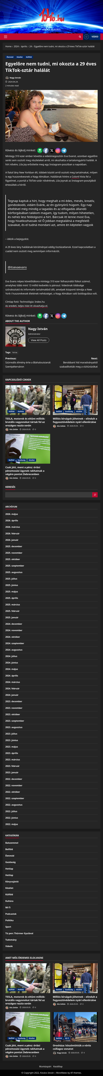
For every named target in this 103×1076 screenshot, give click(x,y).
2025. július (11, 578)
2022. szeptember (14, 798)
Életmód (10, 57)
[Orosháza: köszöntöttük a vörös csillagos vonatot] (75, 1027)
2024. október (12, 636)
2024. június (11, 662)
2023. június (11, 740)
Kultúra (9, 901)
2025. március (12, 604)
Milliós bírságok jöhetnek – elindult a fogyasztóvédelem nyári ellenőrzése (75, 420)
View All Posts (38, 340)
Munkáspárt (45, 1066)
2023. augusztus (13, 727)
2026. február (12, 533)
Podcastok (10, 913)
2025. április (11, 598)
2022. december (13, 779)
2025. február (12, 611)
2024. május (11, 669)
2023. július (11, 733)
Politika (21, 411)
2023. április (11, 753)
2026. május (11, 514)
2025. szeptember (14, 565)
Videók (9, 946)
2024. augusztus (13, 649)
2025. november (13, 552)
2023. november (13, 707)
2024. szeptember (14, 643)
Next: (75, 363)
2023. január (11, 772)
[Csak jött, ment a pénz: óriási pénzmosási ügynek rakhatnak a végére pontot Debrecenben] (27, 449)
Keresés (10, 486)
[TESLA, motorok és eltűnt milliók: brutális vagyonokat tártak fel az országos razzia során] (27, 400)
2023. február (12, 766)
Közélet (20, 57)
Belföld (59, 411)
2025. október (12, 559)
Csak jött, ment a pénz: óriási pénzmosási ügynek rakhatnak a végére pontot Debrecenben (24, 471)
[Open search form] (80, 36)
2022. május (11, 824)
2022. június (11, 817)
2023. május (11, 746)
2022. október (12, 791)
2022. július (11, 811)
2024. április (11, 675)
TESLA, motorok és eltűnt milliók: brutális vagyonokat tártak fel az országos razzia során (25, 422)
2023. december (13, 701)
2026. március (12, 526)
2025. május (11, 591)
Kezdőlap (57, 1066)
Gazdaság (69, 411)
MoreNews (61, 1072)
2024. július (11, 656)
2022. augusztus (13, 804)
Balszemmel (11, 842)
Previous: (28, 363)
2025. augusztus (13, 572)
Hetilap (9, 868)
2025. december (13, 546)
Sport (8, 926)
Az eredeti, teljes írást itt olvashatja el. (26, 305)
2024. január (11, 694)
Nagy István (13, 78)
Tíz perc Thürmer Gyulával (19, 933)
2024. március (12, 682)
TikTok (14, 352)
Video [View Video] (90, 36)
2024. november (13, 630)
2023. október (12, 714)
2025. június (11, 585)
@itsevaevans (17, 267)
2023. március (12, 759)
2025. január (11, 617)
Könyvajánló (12, 881)
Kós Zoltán (11, 429)
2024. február (12, 688)
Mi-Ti (7, 907)
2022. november (13, 785)
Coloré (75, 176)
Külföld (29, 57)
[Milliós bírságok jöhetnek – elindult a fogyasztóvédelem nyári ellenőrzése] (75, 400)
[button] (5, 37)
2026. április (11, 520)
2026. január (11, 539)
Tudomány (11, 939)
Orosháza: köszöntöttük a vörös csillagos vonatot (72, 1047)
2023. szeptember (14, 720)
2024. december (13, 623)
